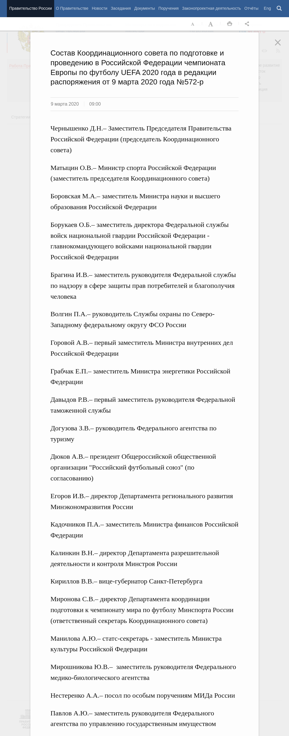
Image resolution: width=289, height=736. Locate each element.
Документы (144, 8)
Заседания (121, 8)
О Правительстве (72, 8)
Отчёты (251, 8)
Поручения (168, 8)
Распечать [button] (230, 24)
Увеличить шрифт (211, 24)
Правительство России (30, 8)
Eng (267, 8)
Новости (99, 8)
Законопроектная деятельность (211, 8)
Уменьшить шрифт (193, 24)
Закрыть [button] (282, 46)
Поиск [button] (279, 8)
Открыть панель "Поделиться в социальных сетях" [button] (248, 24)
